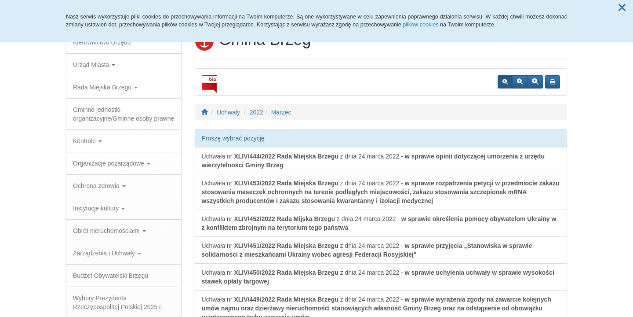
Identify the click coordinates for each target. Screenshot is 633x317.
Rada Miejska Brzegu (105, 87)
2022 (256, 112)
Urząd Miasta (94, 64)
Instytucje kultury (99, 208)
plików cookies (420, 25)
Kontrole (87, 140)
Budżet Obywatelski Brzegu (110, 275)
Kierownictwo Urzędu (102, 42)
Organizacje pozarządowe (111, 163)
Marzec (281, 112)
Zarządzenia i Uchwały (107, 253)
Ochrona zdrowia (99, 185)
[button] (622, 8)
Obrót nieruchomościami (109, 230)
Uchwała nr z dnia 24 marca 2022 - (373, 161)
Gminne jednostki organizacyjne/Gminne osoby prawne (123, 114)
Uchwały (228, 112)
